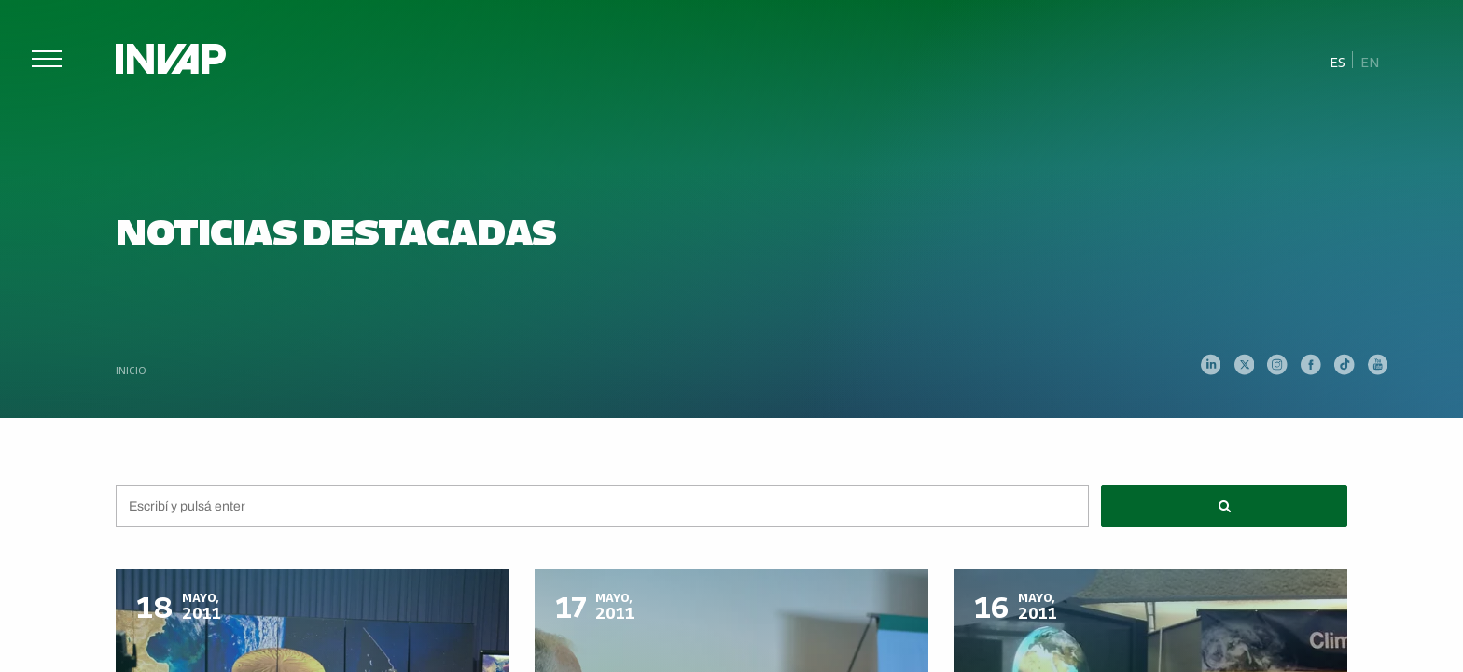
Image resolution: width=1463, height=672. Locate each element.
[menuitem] (1338, 60)
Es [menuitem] (1337, 61)
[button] (1224, 506)
